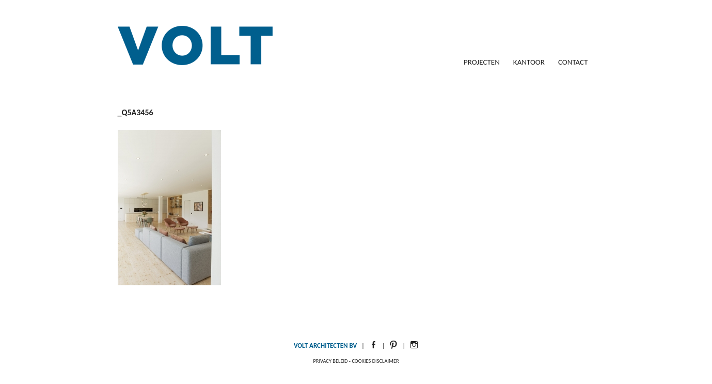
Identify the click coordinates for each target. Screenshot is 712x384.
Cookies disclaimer (375, 361)
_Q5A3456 (135, 112)
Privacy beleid (330, 361)
